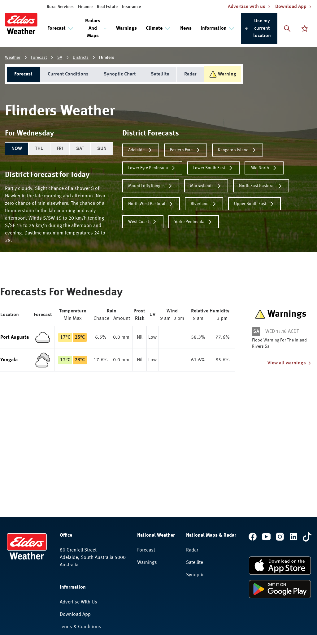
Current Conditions (68, 74)
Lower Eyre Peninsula (152, 168)
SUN (101, 148)
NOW (16, 148)
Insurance (131, 7)
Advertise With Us (78, 602)
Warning (222, 74)
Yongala (9, 360)
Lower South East (213, 168)
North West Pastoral (151, 204)
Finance (85, 7)
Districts (81, 57)
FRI (60, 148)
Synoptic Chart (120, 74)
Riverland (204, 204)
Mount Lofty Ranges (150, 186)
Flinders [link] (106, 57)
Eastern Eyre (185, 150)
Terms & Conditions (80, 626)
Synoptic (195, 575)
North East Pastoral (261, 186)
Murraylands (206, 186)
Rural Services (60, 7)
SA (59, 57)
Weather (12, 57)
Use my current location (258, 28)
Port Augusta (14, 337)
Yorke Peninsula (193, 222)
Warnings (126, 28)
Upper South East (254, 204)
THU (39, 148)
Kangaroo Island (237, 150)
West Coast (143, 222)
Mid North (264, 168)
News (186, 28)
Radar (190, 74)
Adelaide (140, 150)
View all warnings (289, 363)
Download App (75, 614)
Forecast (39, 57)
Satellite (160, 74)
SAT (80, 148)
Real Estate (107, 7)
